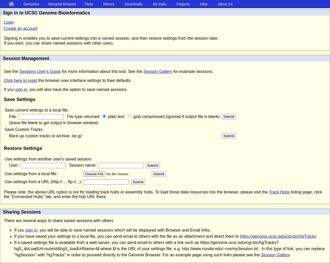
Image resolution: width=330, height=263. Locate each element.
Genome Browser (62, 4)
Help (204, 4)
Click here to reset (20, 80)
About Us (225, 4)
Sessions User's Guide (40, 71)
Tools (89, 4)
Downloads (134, 4)
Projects (183, 4)
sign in (21, 89)
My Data (159, 4)
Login (9, 22)
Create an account (21, 28)
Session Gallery (157, 71)
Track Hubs (279, 192)
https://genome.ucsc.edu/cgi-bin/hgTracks (278, 236)
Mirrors (108, 4)
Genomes (31, 4)
